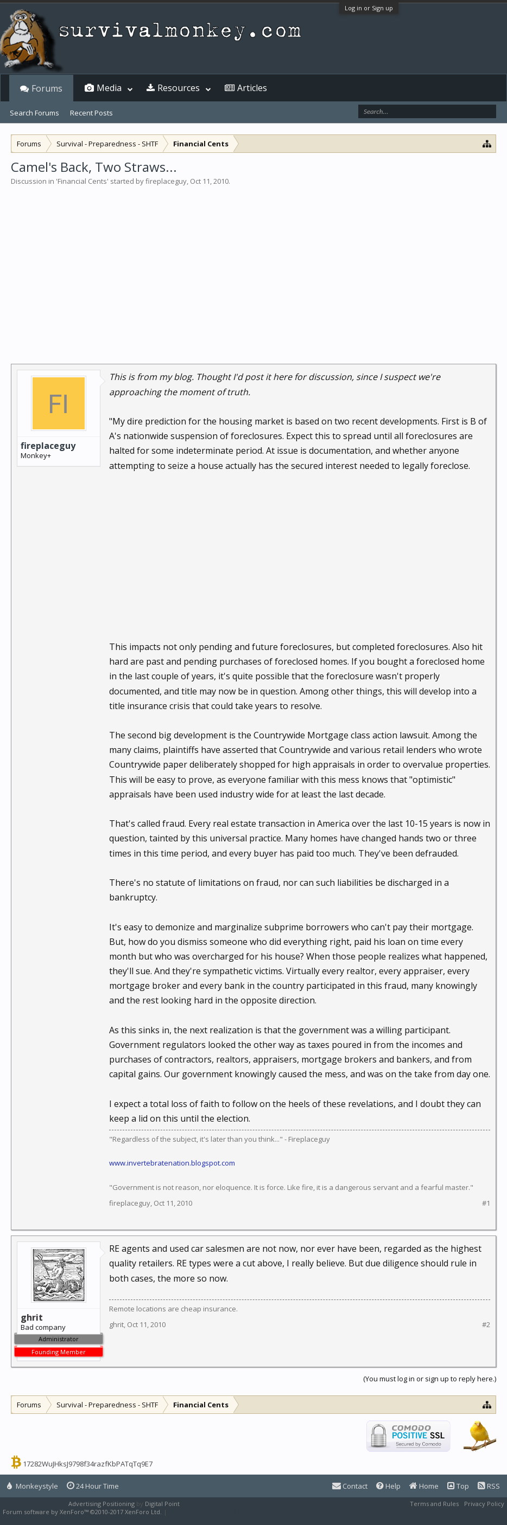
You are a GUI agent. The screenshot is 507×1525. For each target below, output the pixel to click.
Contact (349, 1486)
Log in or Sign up (369, 8)
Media (109, 88)
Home (424, 1486)
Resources (178, 88)
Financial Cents (82, 181)
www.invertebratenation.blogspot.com (172, 1163)
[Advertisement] (253, 268)
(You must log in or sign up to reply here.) (429, 1379)
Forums (46, 88)
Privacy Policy (484, 1504)
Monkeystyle (32, 1486)
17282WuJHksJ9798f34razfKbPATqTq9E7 (88, 1464)
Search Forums (34, 113)
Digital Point (162, 1504)
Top (458, 1486)
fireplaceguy (166, 181)
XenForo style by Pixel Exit (207, 1512)
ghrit (116, 1324)
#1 (486, 1203)
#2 (486, 1324)
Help (388, 1486)
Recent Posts (91, 113)
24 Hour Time (93, 1486)
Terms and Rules (434, 1504)
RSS (489, 1486)
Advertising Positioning (101, 1504)
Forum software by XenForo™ (82, 1512)
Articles (252, 88)
